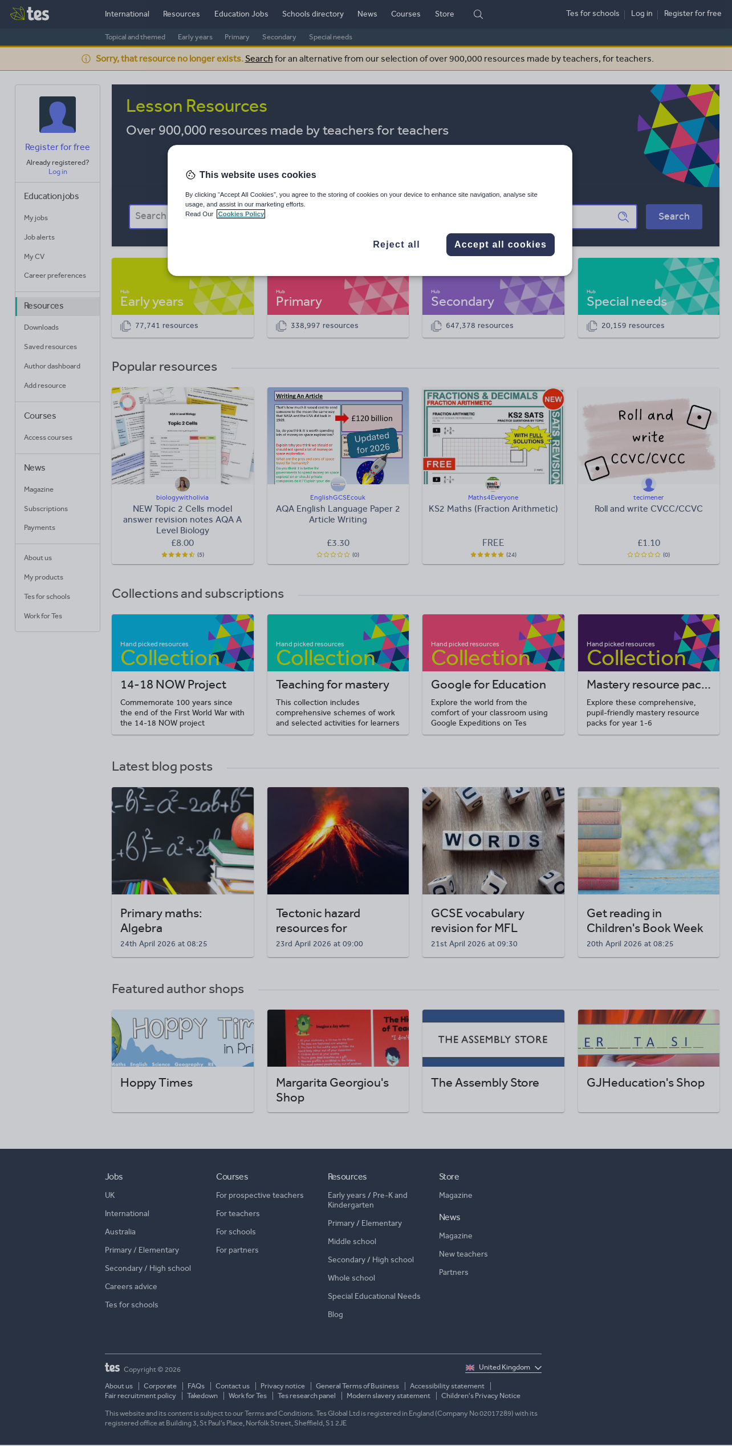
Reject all (396, 244)
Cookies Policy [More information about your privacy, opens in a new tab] (241, 213)
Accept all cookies (500, 244)
